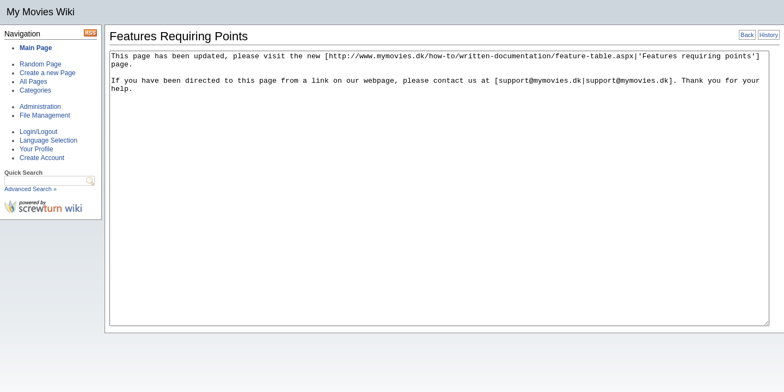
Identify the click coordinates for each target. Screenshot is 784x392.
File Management (45, 115)
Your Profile (36, 149)
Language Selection (48, 140)
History (768, 35)
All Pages (33, 81)
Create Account (42, 158)
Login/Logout (38, 132)
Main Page (36, 48)
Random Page (41, 64)
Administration (40, 107)
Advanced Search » (30, 189)
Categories (35, 90)
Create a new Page (48, 73)
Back (747, 35)
